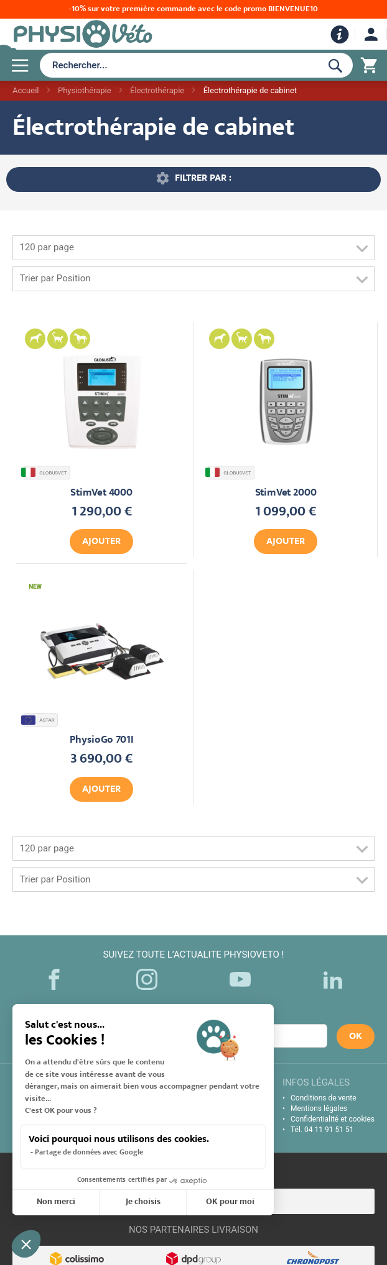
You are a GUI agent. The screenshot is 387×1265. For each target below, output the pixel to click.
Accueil (25, 90)
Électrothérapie (157, 90)
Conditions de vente (324, 1098)
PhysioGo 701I (102, 740)
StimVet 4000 (101, 493)
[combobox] (178, 65)
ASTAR (39, 720)
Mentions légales (319, 1108)
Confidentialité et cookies (333, 1119)
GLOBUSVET (45, 472)
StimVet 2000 (286, 493)
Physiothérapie (84, 90)
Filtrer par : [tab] (203, 178)
